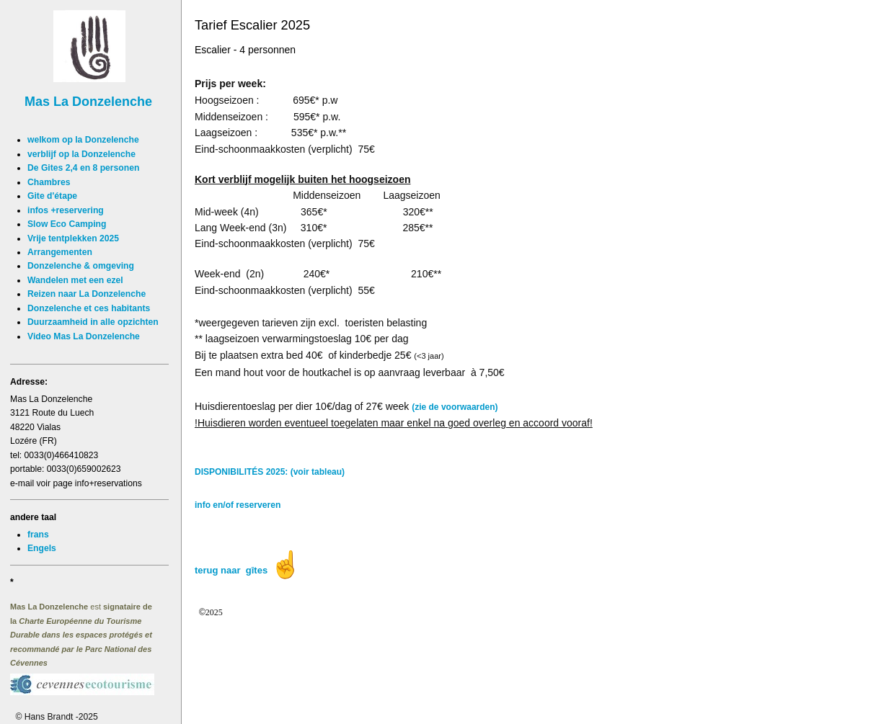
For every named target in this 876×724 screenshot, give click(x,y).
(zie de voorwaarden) (454, 407)
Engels (41, 548)
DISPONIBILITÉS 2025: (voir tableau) (270, 472)
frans (38, 534)
